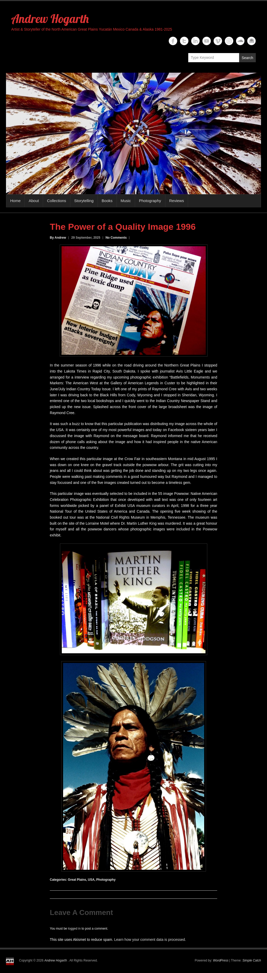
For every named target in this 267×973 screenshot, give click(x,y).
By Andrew (58, 237)
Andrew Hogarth (50, 18)
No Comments (116, 237)
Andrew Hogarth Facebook (173, 41)
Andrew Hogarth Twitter (184, 41)
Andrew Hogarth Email (251, 41)
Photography (150, 200)
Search (247, 58)
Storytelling (84, 200)
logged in (74, 928)
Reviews (176, 200)
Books (107, 200)
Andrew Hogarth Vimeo (218, 41)
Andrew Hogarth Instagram (229, 41)
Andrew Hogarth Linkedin (195, 41)
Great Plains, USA (81, 880)
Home (15, 200)
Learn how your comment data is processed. (150, 939)
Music (126, 200)
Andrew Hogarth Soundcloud (240, 41)
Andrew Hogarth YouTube (206, 41)
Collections (56, 200)
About (34, 200)
